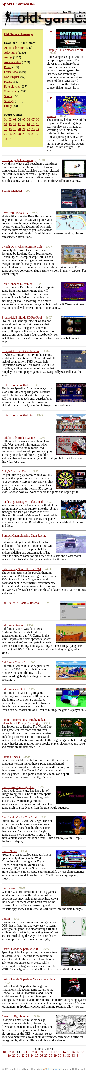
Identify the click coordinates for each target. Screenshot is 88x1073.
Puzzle (8, 81)
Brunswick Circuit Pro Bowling (21, 351)
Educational (11, 72)
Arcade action (12, 62)
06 (28, 119)
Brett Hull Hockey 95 (15, 213)
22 (28, 129)
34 (10, 138)
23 (33, 129)
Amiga (8, 57)
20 (19, 129)
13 (23, 124)
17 (5, 129)
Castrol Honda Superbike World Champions (28, 979)
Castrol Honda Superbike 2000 (20, 949)
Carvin (6, 918)
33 (5, 138)
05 (23, 119)
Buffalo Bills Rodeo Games (18, 437)
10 (10, 124)
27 (14, 133)
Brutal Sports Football (15, 385)
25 (5, 133)
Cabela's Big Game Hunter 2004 (21, 569)
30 (28, 133)
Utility (8, 105)
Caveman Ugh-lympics (16, 1016)
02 (10, 119)
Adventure (10, 52)
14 (28, 124)
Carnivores (8, 888)
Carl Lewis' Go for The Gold (19, 817)
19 (14, 129)
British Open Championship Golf (22, 246)
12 (19, 124)
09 (5, 124)
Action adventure (14, 47)
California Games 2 (13, 662)
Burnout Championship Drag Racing (24, 535)
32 (37, 133)
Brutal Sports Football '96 (17, 415)
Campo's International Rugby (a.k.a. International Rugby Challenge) (24, 721)
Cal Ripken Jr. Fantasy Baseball (21, 603)
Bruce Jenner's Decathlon (17, 283)
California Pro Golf (13, 689)
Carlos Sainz (9, 851)
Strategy (9, 101)
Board (7, 67)
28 (19, 133)
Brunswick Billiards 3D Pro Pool (22, 317)
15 (32, 124)
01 (5, 119)
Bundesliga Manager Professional (22, 501)
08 (37, 119)
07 (33, 119)
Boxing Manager (12, 190)
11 (14, 124)
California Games (12, 625)
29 (23, 133)
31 (33, 133)
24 (37, 129)
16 (37, 124)
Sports (8, 96)
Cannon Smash (11, 756)
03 (14, 119)
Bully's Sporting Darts (15, 471)
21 (23, 129)
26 (10, 133)
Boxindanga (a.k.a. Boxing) (18, 160)
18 (10, 129)
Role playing (12, 86)
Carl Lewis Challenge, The (18, 787)
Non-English (12, 76)
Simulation (10, 91)
